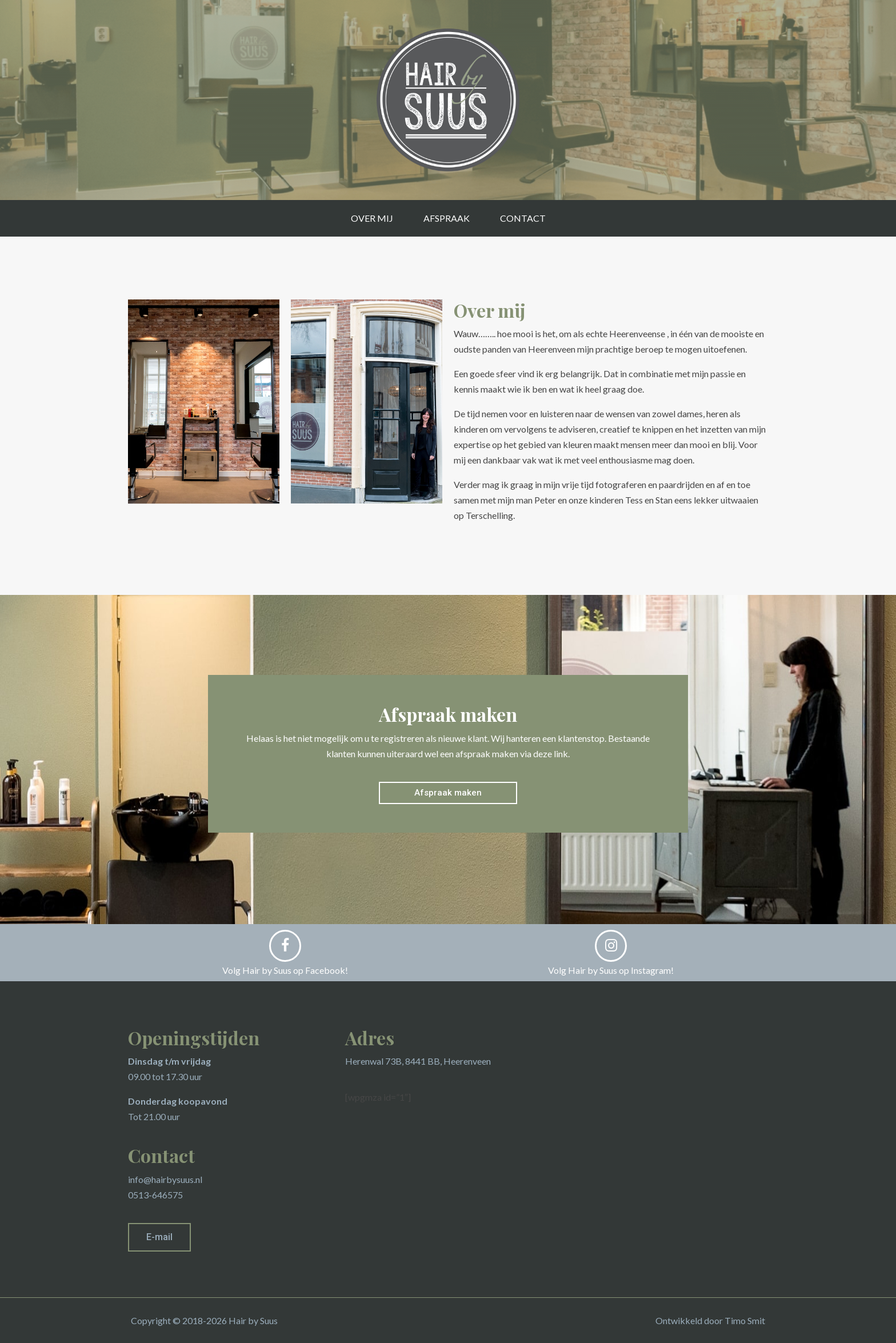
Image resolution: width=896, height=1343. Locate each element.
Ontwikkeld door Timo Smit (710, 1320)
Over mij (372, 218)
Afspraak (446, 218)
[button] (448, 793)
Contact (523, 218)
